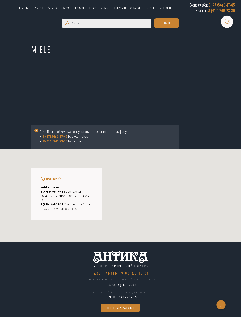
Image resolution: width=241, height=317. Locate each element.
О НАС (105, 8)
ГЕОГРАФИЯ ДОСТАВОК (127, 8)
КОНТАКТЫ (166, 8)
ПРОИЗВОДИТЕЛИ (86, 8)
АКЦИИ (39, 8)
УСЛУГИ (150, 8)
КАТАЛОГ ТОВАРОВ (59, 8)
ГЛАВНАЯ (24, 8)
